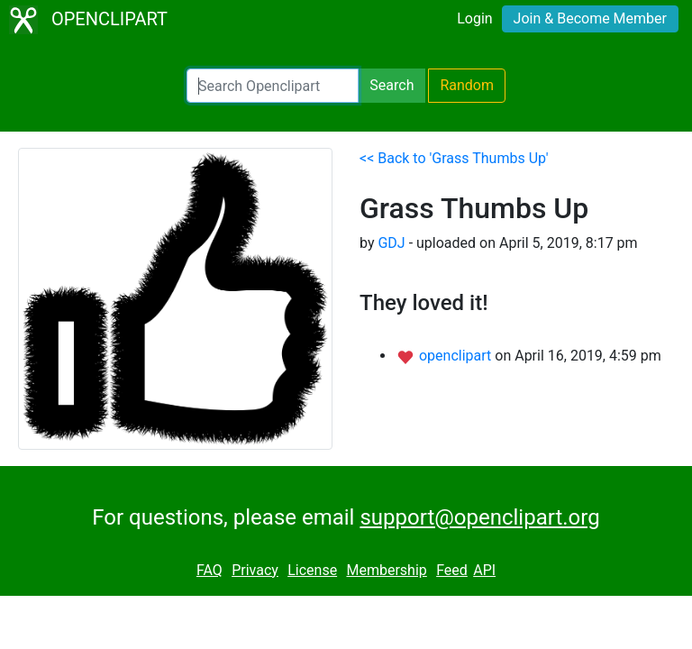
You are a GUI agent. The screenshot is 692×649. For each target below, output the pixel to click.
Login (474, 18)
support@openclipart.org (479, 517)
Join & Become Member (590, 18)
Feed (452, 570)
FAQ (209, 570)
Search (391, 85)
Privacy (255, 570)
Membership (386, 570)
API (484, 570)
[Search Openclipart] (273, 86)
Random (467, 85)
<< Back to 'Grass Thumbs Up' (454, 158)
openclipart (457, 355)
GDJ (391, 242)
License (312, 570)
